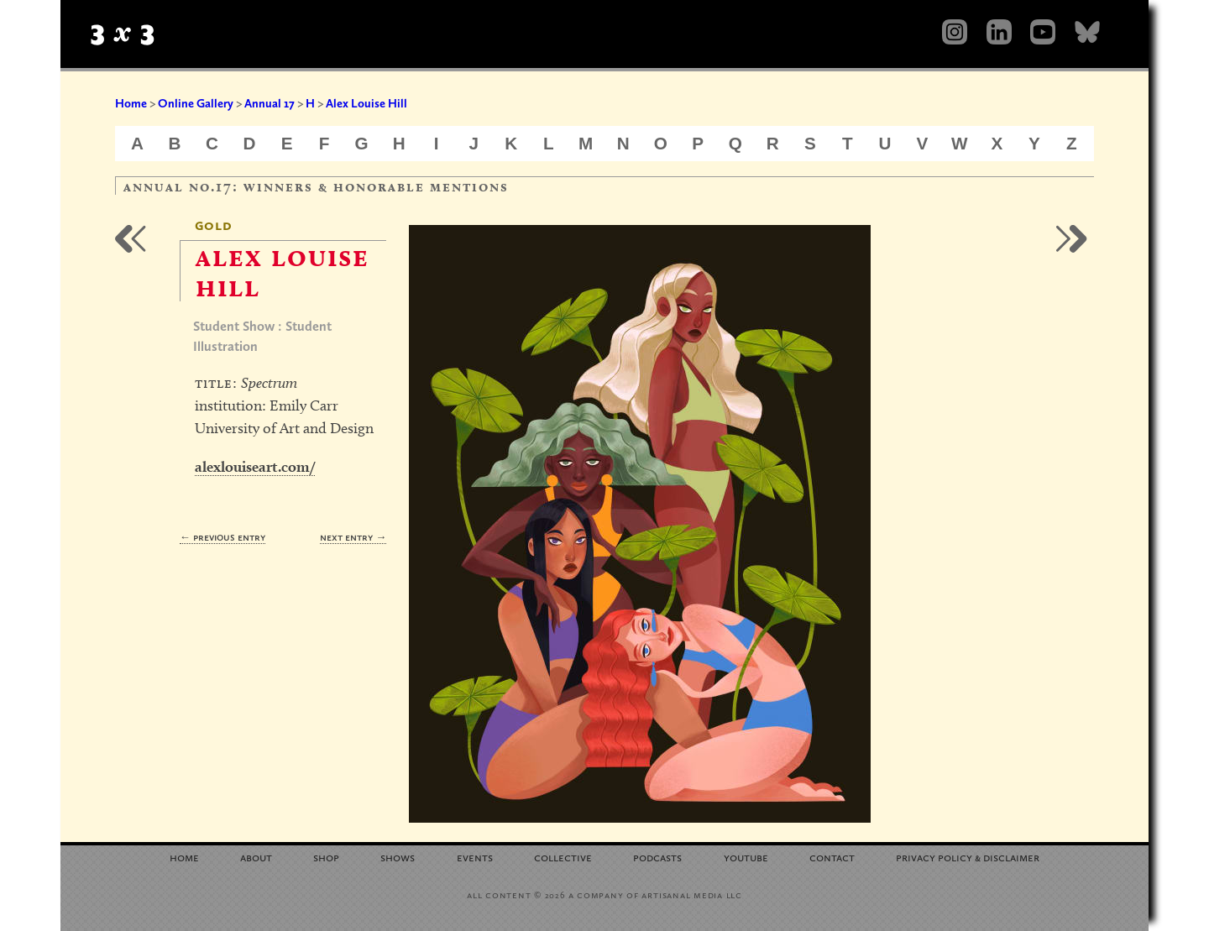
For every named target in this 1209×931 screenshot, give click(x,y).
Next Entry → (353, 537)
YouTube (746, 857)
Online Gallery (195, 103)
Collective (563, 857)
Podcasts (657, 857)
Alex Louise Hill (366, 103)
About (256, 857)
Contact (832, 857)
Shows (397, 857)
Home (131, 103)
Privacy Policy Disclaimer (967, 857)
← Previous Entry (222, 537)
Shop (326, 857)
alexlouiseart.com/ (255, 466)
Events (475, 857)
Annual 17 (269, 103)
